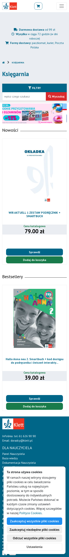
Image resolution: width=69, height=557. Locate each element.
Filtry (34, 88)
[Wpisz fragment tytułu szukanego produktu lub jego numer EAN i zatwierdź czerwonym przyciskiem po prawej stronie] (24, 96)
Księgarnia (18, 62)
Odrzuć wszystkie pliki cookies (34, 538)
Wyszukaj (56, 96)
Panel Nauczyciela (13, 454)
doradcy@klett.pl (22, 440)
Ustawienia (34, 547)
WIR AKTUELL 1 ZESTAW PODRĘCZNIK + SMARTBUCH (34, 214)
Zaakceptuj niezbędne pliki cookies (34, 530)
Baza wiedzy (10, 458)
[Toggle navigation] (61, 6)
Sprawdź (34, 252)
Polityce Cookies (30, 513)
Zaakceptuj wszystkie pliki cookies (34, 521)
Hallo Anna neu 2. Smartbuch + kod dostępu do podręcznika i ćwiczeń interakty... (34, 360)
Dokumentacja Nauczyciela (19, 462)
